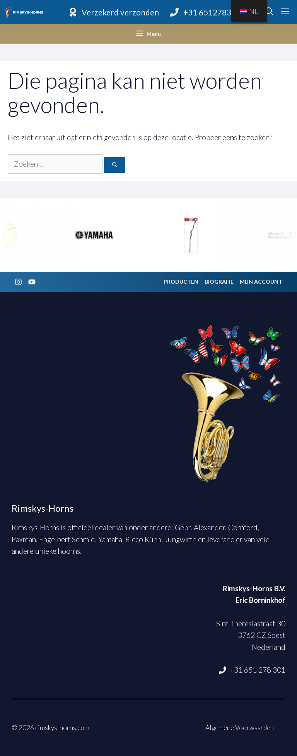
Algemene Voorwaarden (239, 728)
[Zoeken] (114, 165)
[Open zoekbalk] (269, 12)
